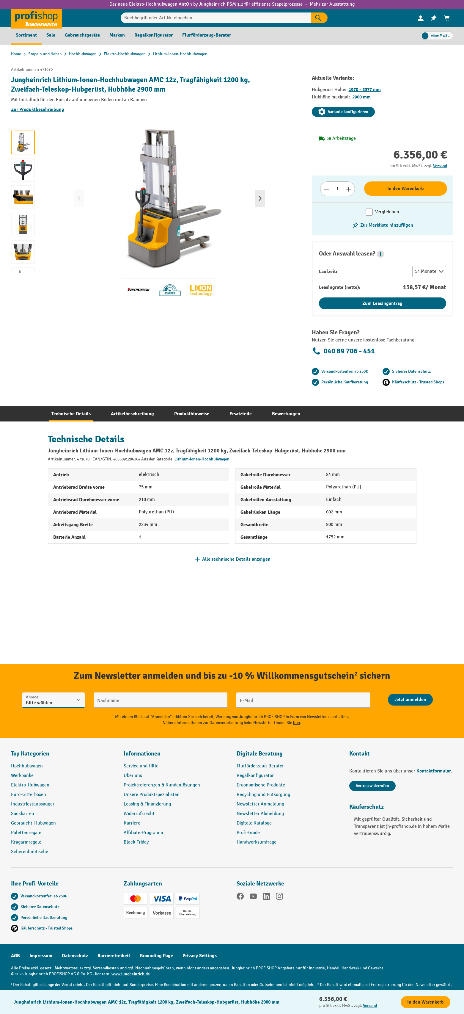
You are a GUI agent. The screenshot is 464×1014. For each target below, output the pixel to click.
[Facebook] (240, 897)
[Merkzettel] (433, 18)
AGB (15, 956)
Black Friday (136, 842)
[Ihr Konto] (420, 18)
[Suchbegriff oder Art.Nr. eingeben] (216, 17)
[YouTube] (253, 897)
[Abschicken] (410, 700)
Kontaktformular (433, 771)
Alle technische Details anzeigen (236, 559)
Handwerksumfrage (256, 842)
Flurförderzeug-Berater (260, 766)
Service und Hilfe (141, 766)
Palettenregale (26, 833)
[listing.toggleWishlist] (382, 225)
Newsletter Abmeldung (260, 813)
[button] (380, 254)
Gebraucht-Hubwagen (33, 823)
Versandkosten (106, 968)
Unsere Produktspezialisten (152, 794)
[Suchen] (319, 17)
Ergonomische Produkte (261, 785)
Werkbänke (22, 775)
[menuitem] (420, 18)
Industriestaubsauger (32, 804)
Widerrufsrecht (139, 813)
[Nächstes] (260, 198)
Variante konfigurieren (343, 111)
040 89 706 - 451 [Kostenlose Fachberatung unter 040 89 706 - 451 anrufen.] (343, 351)
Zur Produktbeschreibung (37, 109)
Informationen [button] (142, 753)
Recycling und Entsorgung (263, 794)
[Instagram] (279, 897)
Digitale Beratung (260, 753)
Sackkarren (22, 813)
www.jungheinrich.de (130, 974)
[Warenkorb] (446, 18)
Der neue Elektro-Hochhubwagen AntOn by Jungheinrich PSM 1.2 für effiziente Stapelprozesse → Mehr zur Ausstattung (232, 4)
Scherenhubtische (29, 852)
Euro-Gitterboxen (28, 794)
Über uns (133, 775)
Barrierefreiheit (113, 956)
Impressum (40, 956)
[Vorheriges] (79, 198)
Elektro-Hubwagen (30, 785)
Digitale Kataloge (254, 823)
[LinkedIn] (266, 897)
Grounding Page (156, 956)
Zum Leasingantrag (382, 303)
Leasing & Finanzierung (147, 804)
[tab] (71, 413)
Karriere (132, 823)
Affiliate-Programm (143, 833)
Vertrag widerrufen (372, 785)
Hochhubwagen (27, 766)
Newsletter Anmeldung (260, 804)
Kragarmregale (26, 842)
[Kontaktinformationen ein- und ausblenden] (15, 999)
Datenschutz (75, 956)
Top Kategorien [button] (30, 753)
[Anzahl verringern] (326, 188)
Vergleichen (387, 212)
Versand (440, 165)
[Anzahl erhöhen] (349, 188)
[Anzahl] (337, 188)
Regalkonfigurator (255, 775)
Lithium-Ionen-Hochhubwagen (201, 459)
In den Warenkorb (405, 189)
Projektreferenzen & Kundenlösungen (162, 785)
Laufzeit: (328, 272)
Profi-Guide (248, 833)
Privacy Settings (200, 956)
